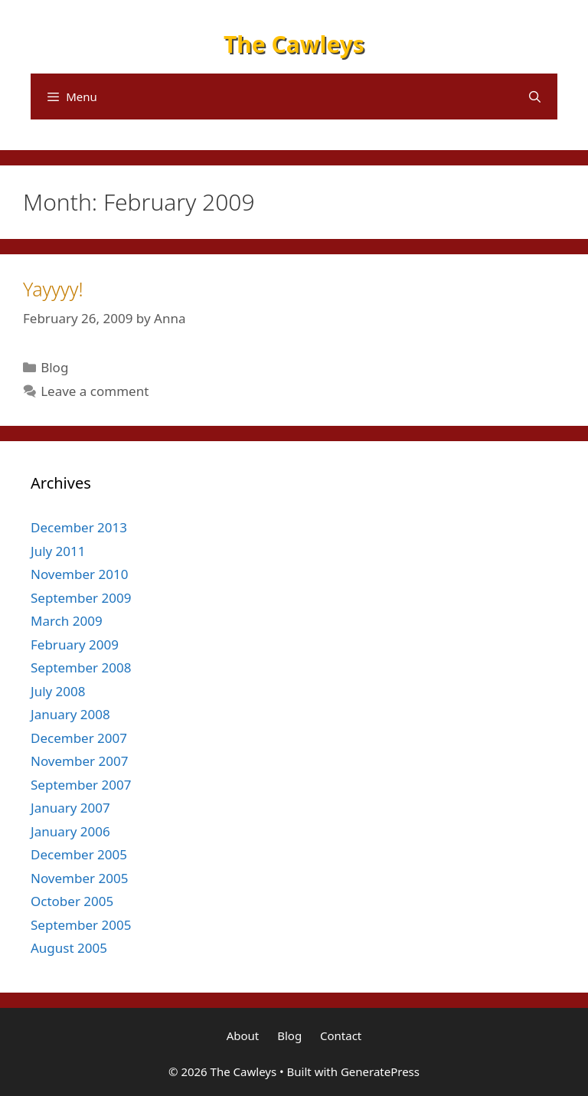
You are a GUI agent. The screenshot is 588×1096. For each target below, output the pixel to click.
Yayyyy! (53, 289)
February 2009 (75, 644)
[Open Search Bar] (534, 96)
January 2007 (70, 807)
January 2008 (70, 714)
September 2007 (81, 784)
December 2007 (79, 738)
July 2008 (58, 691)
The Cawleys (294, 44)
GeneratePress (380, 1071)
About (243, 1035)
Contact (340, 1035)
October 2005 (72, 901)
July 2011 (58, 551)
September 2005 (81, 925)
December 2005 (79, 854)
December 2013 (79, 527)
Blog (54, 367)
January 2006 (70, 831)
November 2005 (79, 878)
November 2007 (79, 761)
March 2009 (67, 621)
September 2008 (81, 667)
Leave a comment (95, 391)
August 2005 (69, 948)
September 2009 (81, 598)
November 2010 (79, 574)
